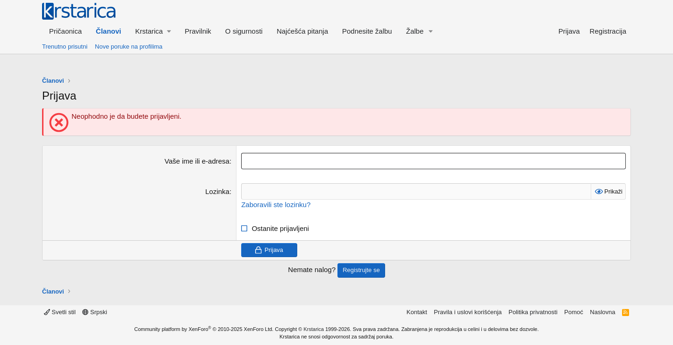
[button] (153, 31)
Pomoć (573, 312)
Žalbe (415, 31)
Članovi (108, 31)
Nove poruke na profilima (129, 46)
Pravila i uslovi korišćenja (467, 312)
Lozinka (217, 191)
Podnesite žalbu (367, 31)
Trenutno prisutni (64, 46)
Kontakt (417, 312)
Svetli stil (60, 312)
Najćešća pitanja (302, 31)
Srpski (94, 312)
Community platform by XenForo (203, 329)
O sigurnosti (244, 31)
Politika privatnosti (533, 312)
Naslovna (602, 312)
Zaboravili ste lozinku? (275, 204)
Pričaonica (65, 31)
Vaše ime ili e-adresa (197, 161)
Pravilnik (198, 31)
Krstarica (314, 329)
